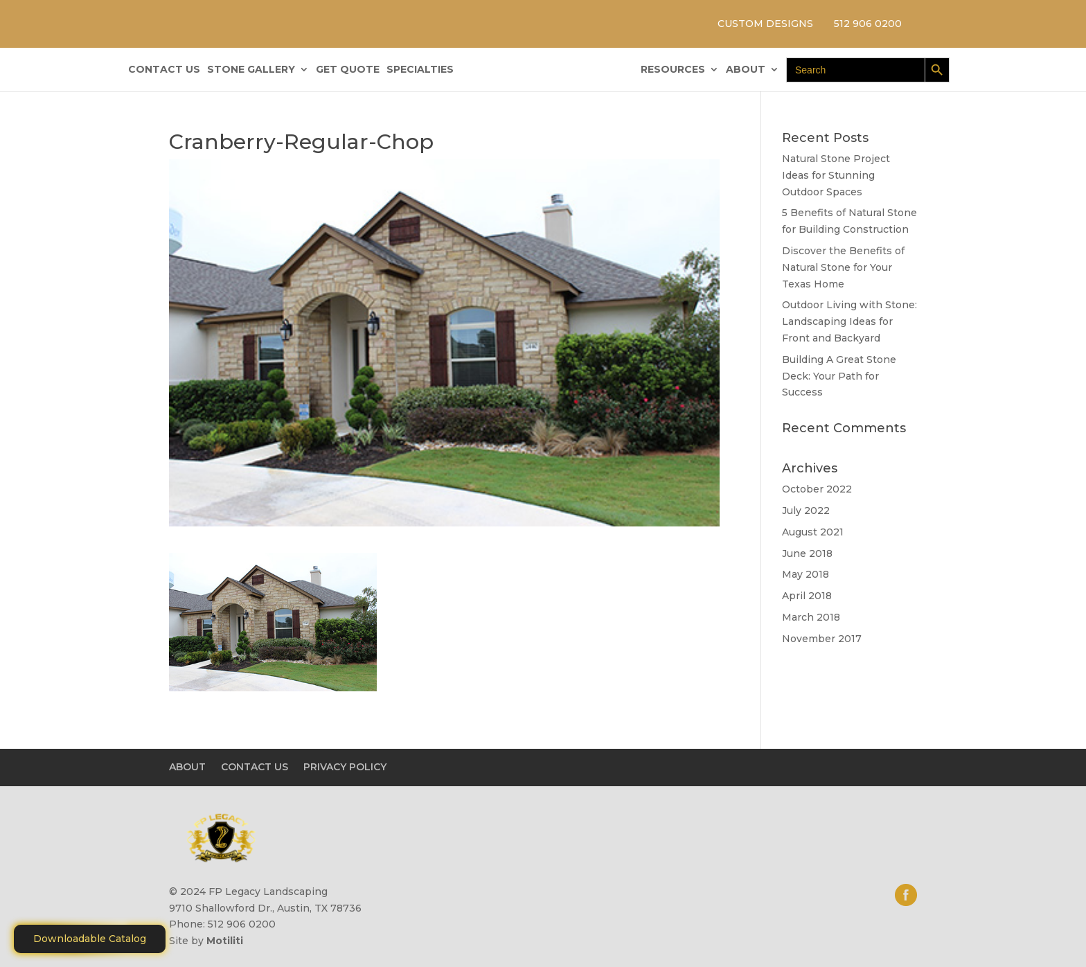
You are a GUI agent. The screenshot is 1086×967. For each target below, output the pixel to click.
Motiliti (224, 940)
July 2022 (806, 510)
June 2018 (807, 553)
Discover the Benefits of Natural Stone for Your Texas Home (843, 267)
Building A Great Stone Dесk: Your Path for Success (839, 376)
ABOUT (745, 70)
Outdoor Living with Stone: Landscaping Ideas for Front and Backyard (849, 321)
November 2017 (822, 638)
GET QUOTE (348, 70)
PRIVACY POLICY (344, 767)
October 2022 (817, 489)
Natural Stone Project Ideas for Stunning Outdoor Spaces (836, 175)
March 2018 (811, 617)
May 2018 (805, 574)
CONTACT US (164, 70)
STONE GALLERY (251, 70)
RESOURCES (673, 70)
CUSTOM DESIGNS (765, 23)
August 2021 (813, 532)
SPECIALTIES (420, 70)
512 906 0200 (868, 23)
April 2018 (807, 595)
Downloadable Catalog (89, 938)
